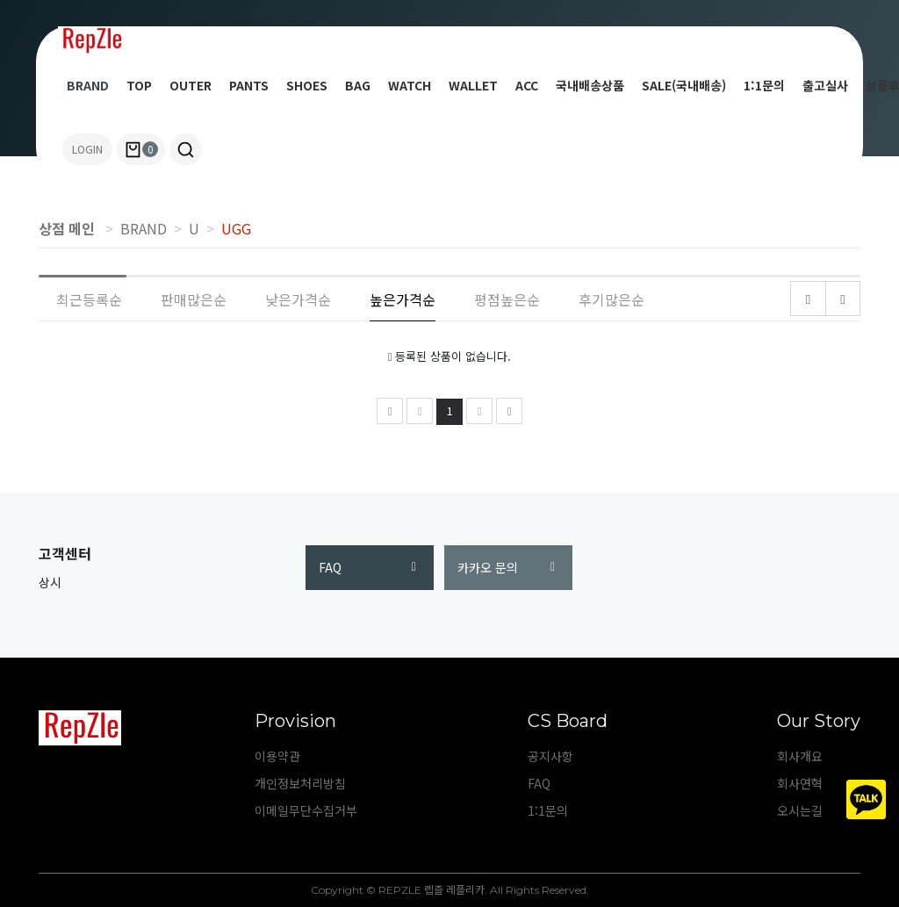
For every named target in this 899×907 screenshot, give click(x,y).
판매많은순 (194, 299)
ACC (526, 85)
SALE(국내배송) (684, 85)
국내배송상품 (590, 85)
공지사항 (550, 756)
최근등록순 (89, 299)
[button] (185, 149)
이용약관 (277, 756)
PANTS (249, 85)
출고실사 (825, 85)
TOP (139, 85)
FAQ (367, 567)
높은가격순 (402, 299)
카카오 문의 (506, 567)
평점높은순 (507, 299)
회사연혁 (800, 783)
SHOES (306, 85)
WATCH (409, 85)
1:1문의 (764, 85)
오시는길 (800, 810)
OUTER (190, 85)
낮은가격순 (298, 299)
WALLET (473, 85)
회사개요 (800, 756)
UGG (236, 228)
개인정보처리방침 (300, 783)
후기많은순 (611, 299)
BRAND (88, 85)
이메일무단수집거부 (306, 810)
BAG (357, 85)
